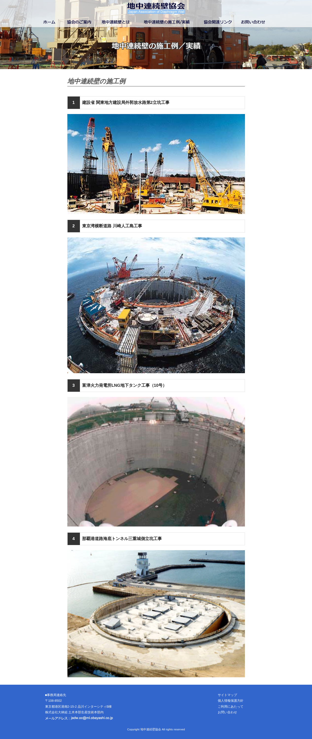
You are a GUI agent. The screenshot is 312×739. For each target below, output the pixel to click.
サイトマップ (227, 695)
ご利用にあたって (230, 706)
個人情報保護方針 (230, 700)
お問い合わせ (227, 712)
